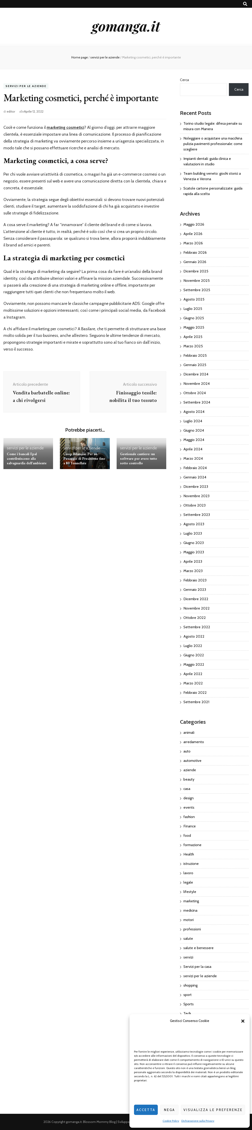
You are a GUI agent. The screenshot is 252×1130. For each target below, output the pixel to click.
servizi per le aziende (25, 86)
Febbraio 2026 (195, 252)
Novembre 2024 (196, 383)
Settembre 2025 (196, 290)
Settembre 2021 (196, 702)
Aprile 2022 (192, 674)
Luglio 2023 (192, 533)
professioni (192, 929)
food (187, 835)
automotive (192, 760)
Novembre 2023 (196, 496)
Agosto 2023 (193, 524)
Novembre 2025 (196, 280)
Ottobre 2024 (194, 393)
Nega (169, 1110)
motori (188, 920)
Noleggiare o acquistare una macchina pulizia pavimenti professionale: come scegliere (212, 143)
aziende (189, 770)
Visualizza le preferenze (213, 1110)
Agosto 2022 (193, 636)
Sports (188, 1004)
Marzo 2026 (193, 243)
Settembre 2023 (196, 514)
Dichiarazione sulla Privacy (197, 1120)
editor (11, 111)
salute (188, 938)
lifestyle (189, 892)
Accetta (146, 1110)
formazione (192, 845)
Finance (189, 826)
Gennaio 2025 (194, 365)
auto (186, 751)
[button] (243, 1021)
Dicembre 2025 (195, 271)
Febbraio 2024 (195, 468)
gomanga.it (126, 26)
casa (186, 789)
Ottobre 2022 (194, 617)
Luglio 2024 (192, 421)
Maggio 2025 (193, 327)
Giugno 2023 (193, 543)
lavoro (188, 873)
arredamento (193, 742)
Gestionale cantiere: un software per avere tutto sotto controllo (138, 458)
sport (187, 995)
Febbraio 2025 (195, 355)
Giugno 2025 (193, 318)
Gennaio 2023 (194, 589)
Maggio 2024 (193, 440)
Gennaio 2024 (194, 477)
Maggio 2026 (193, 224)
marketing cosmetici (65, 127)
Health (188, 854)
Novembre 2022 (196, 608)
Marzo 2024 (193, 458)
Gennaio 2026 (194, 262)
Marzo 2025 (193, 346)
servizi (188, 957)
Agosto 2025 (193, 299)
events (188, 807)
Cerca (184, 80)
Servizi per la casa (197, 966)
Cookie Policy (171, 1120)
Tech (187, 1013)
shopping (190, 985)
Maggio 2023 (193, 552)
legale (188, 882)
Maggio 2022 (193, 664)
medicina (190, 910)
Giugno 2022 (193, 655)
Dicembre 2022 (195, 599)
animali (188, 732)
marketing (191, 901)
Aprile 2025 (192, 337)
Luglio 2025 (192, 308)
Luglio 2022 (192, 646)
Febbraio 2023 (194, 580)
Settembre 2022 (196, 627)
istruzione (191, 863)
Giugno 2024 (193, 430)
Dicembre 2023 (195, 486)
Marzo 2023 (193, 571)
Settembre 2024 (196, 402)
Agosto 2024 (193, 411)
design (188, 798)
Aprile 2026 (192, 234)
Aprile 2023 (192, 561)
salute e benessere (198, 948)
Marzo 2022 (193, 683)
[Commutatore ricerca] (245, 4)
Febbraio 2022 (195, 692)
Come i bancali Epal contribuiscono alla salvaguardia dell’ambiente (27, 458)
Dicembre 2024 (195, 374)
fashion (189, 817)
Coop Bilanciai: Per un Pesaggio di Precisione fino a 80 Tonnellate (84, 458)
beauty (188, 779)
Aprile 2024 (192, 449)
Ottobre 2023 (194, 505)
